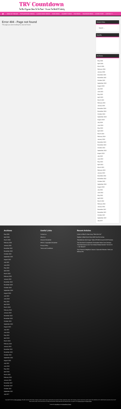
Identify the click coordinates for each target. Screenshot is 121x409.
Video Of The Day (12, 13)
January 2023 (101, 173)
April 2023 (100, 164)
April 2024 (100, 131)
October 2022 (101, 181)
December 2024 (101, 108)
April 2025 (100, 97)
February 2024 (101, 136)
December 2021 (101, 209)
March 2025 (100, 100)
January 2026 (101, 72)
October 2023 (101, 147)
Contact (109, 13)
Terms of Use (81, 401)
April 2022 (100, 198)
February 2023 (101, 170)
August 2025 (101, 86)
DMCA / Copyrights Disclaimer (48, 242)
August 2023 (101, 153)
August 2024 (101, 119)
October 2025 (101, 80)
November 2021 (101, 212)
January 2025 (101, 105)
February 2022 (101, 204)
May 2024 (100, 128)
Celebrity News (67, 13)
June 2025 (100, 91)
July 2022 (100, 190)
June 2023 (100, 159)
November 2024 (101, 111)
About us (43, 237)
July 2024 (100, 122)
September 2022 (101, 184)
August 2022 (101, 187)
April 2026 (100, 63)
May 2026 (100, 60)
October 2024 (101, 114)
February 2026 (101, 69)
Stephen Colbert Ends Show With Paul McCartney (90, 237)
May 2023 (100, 161)
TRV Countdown (41, 4)
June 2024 (100, 125)
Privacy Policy (44, 245)
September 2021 (101, 218)
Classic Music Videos (43, 13)
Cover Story (99, 13)
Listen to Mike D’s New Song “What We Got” (89, 234)
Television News (87, 13)
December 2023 (101, 142)
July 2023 (100, 156)
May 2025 (100, 94)
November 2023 (101, 145)
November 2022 (101, 178)
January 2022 (101, 206)
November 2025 (101, 77)
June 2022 (100, 192)
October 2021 (101, 215)
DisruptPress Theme (66, 404)
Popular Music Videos (27, 13)
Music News (56, 13)
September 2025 (101, 83)
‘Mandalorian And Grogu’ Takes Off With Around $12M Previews (95, 240)
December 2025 (101, 74)
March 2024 (100, 133)
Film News (77, 13)
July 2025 (100, 89)
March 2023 (100, 167)
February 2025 (101, 103)
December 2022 (101, 175)
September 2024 (101, 116)
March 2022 (100, 201)
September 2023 (101, 150)
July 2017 (100, 220)
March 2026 (100, 66)
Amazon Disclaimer (45, 240)
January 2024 (101, 139)
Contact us (43, 234)
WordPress (57, 404)
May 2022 (100, 195)
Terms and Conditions (46, 248)
